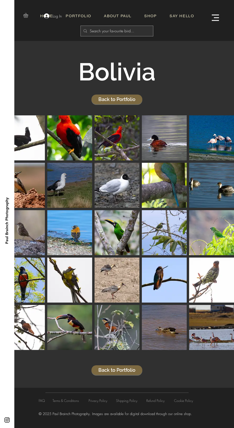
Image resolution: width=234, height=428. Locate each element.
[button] (28, 15)
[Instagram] (7, 420)
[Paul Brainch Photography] (7, 220)
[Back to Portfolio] (116, 99)
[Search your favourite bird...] (116, 31)
